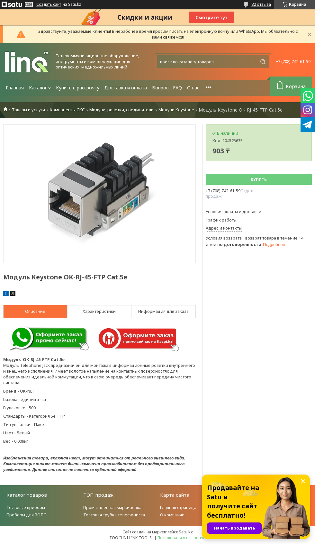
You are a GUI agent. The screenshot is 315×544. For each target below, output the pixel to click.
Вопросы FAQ (167, 88)
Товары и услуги (28, 110)
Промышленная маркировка (112, 507)
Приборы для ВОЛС (26, 515)
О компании (172, 515)
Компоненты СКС (67, 110)
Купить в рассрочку (77, 88)
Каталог (38, 88)
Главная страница (178, 507)
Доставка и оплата (125, 88)
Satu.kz (186, 532)
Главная (15, 88)
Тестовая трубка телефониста (114, 515)
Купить (259, 179)
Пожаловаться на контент (182, 537)
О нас (193, 88)
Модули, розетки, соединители (121, 110)
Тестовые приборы (25, 507)
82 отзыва (261, 4)
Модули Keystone (176, 110)
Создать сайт (48, 4)
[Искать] (262, 61)
